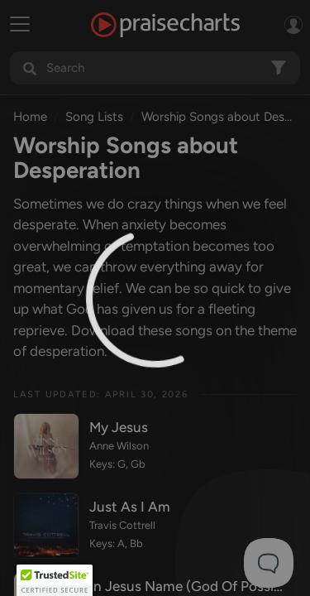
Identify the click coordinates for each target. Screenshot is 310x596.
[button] (55, 580)
